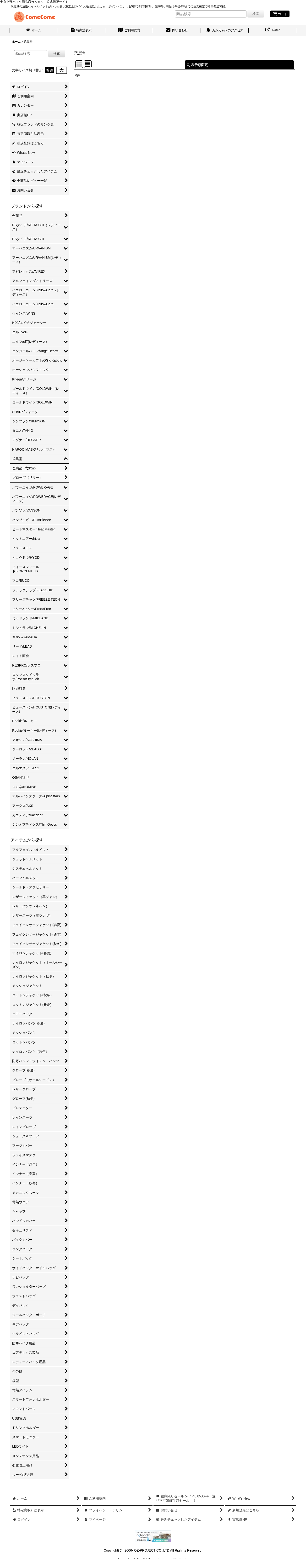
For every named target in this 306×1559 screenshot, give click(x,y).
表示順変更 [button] (197, 65)
